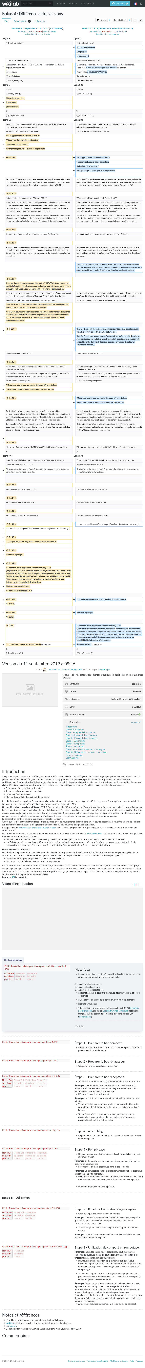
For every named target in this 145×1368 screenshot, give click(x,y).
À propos (139, 1361)
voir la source (56, 28)
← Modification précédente (37, 34)
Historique (40, 21)
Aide (132, 1361)
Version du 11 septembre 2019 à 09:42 (30, 28)
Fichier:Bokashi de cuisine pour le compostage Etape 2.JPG (29, 1060)
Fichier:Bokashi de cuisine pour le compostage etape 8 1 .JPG (31, 1208)
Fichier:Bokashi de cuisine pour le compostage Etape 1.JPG (29, 1042)
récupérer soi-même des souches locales (37, 827)
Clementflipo (104, 669)
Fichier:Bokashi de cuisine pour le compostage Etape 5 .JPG (30, 1148)
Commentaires (20, 21)
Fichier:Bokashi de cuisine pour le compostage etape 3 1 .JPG (31, 1076)
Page (6, 21)
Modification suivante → (107, 34)
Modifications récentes (119, 1361)
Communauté (87, 3)
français (135, 3)
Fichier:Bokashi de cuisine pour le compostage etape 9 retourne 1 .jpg (34, 1246)
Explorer (61, 3)
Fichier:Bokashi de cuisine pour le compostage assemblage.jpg (31, 1130)
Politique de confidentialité (97, 1361)
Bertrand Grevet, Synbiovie (115, 1011)
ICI (13, 877)
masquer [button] (134, 722)
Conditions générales (76, 1361)
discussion (37, 31)
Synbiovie (10, 1323)
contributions (49, 31)
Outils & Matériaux (13, 960)
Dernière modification (72, 669)
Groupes (73, 3)
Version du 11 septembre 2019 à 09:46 (100, 28)
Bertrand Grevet (94, 833)
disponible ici (85, 1017)
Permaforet (11, 1326)
